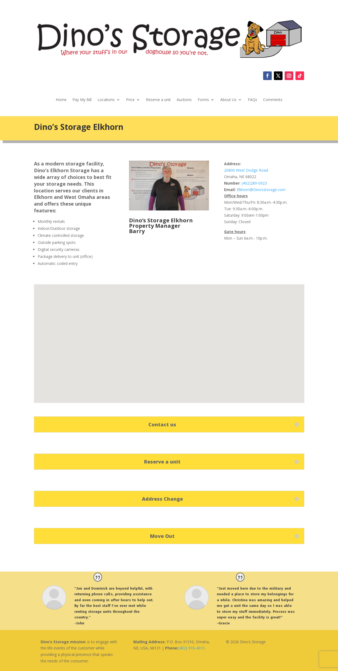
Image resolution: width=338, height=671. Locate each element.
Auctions (184, 100)
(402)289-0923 (254, 183)
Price (130, 100)
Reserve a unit (158, 100)
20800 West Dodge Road (246, 170)
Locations (106, 100)
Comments (273, 100)
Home (61, 100)
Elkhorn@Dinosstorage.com (261, 189)
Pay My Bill (82, 100)
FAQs (252, 100)
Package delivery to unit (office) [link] (65, 256)
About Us (228, 100)
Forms (203, 100)
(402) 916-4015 (191, 648)
